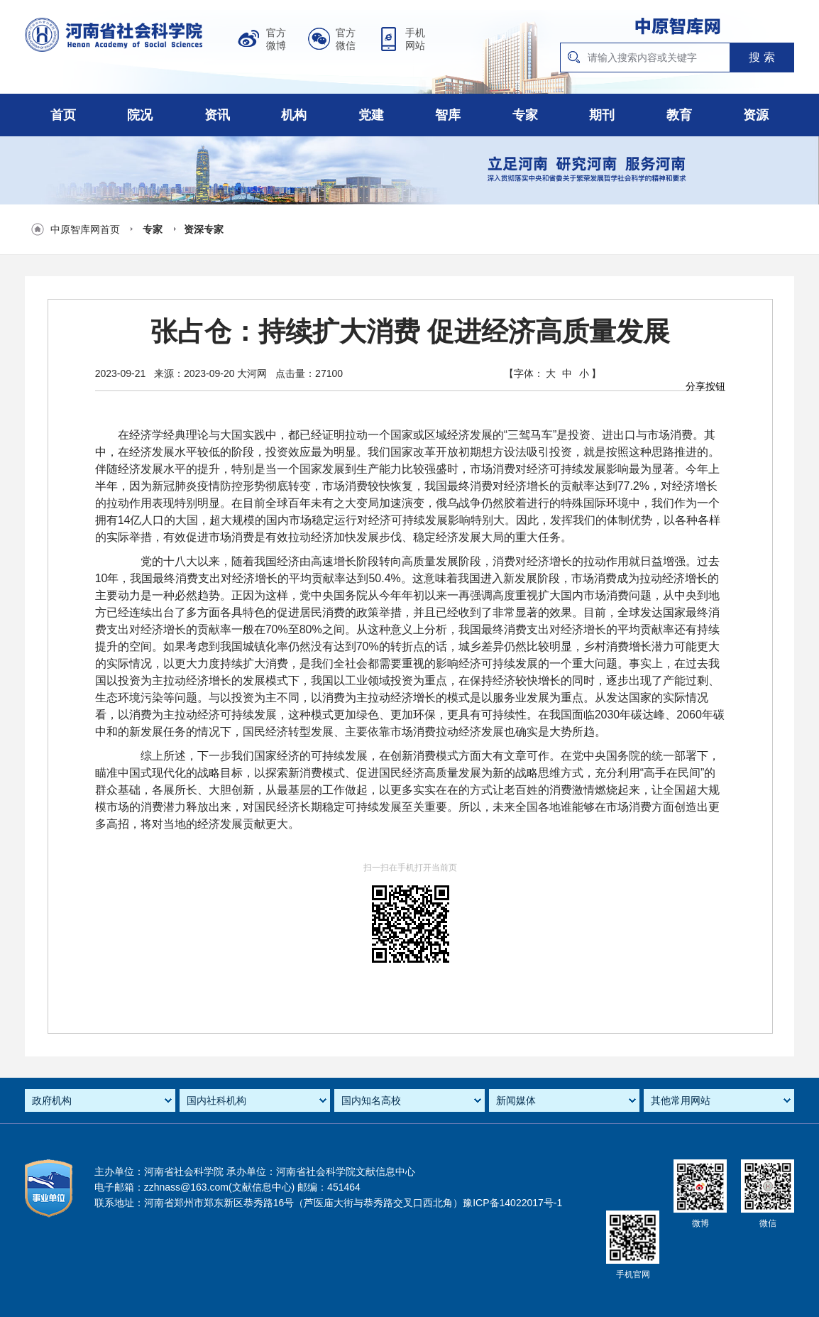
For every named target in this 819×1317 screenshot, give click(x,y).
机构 (294, 115)
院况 (140, 115)
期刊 (602, 115)
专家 (525, 115)
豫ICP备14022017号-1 (512, 1202)
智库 (448, 115)
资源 (756, 115)
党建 (371, 115)
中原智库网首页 (85, 229)
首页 (63, 115)
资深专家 (204, 229)
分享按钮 (705, 386)
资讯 (217, 115)
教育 (679, 115)
